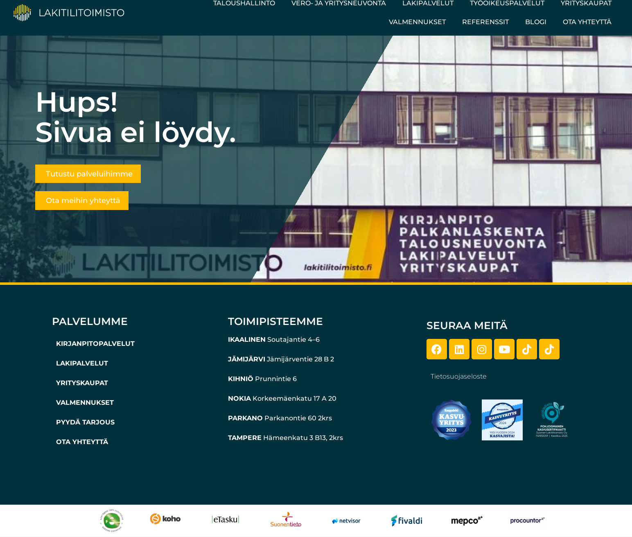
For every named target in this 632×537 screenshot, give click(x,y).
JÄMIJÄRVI (246, 359)
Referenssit (485, 22)
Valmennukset (417, 22)
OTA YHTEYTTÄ (82, 442)
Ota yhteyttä (587, 22)
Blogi (535, 22)
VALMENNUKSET (85, 402)
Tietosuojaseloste (459, 376)
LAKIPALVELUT (82, 363)
